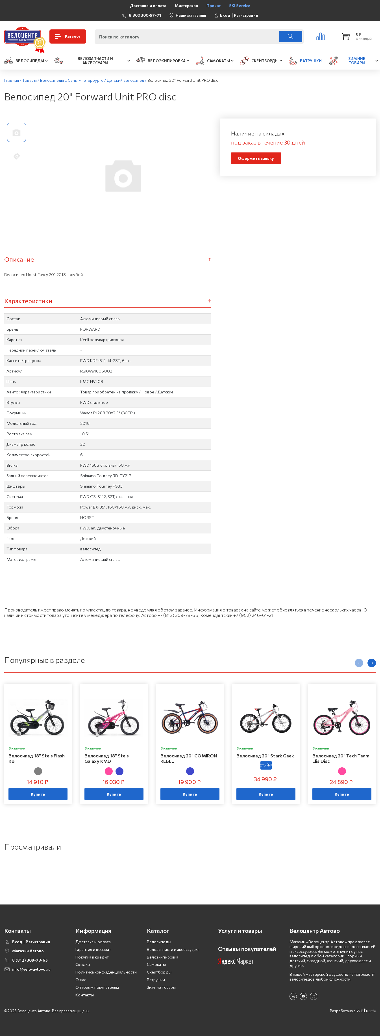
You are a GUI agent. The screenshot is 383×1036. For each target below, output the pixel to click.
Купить (38, 794)
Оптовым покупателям (97, 987)
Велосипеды (159, 941)
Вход (225, 15)
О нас (80, 979)
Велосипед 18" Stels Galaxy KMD (106, 758)
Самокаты (156, 964)
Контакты (84, 994)
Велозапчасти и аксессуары (173, 949)
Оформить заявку (256, 158)
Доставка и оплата (148, 5)
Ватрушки (156, 979)
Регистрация (246, 15)
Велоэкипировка (162, 957)
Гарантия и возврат (93, 949)
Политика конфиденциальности (106, 972)
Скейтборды (159, 972)
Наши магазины (191, 15)
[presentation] (359, 663)
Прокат (213, 5)
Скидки (82, 964)
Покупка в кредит (92, 957)
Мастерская (186, 5)
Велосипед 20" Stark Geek (265, 755)
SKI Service (239, 5)
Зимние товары (161, 987)
